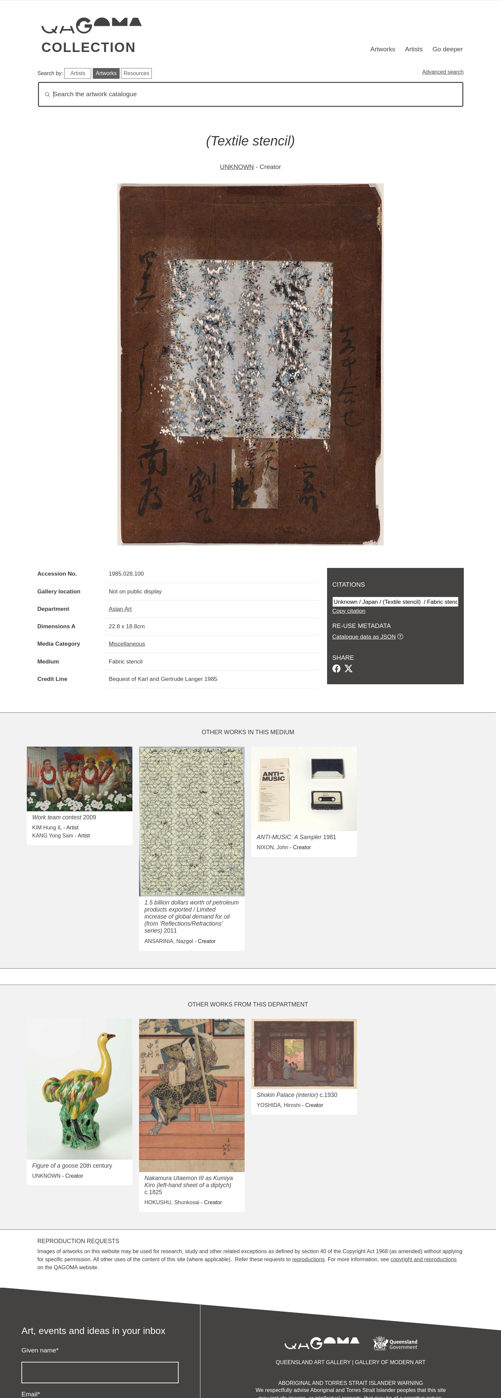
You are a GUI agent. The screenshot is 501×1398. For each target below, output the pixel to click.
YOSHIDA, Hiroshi (279, 1105)
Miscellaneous (127, 643)
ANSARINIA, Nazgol (168, 941)
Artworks (382, 49)
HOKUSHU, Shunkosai (171, 1202)
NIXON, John (272, 847)
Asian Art (120, 608)
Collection (89, 47)
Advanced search (443, 72)
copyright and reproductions (423, 1259)
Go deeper (447, 49)
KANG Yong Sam (52, 835)
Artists (414, 49)
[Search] (251, 94)
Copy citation (349, 610)
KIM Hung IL (47, 827)
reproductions (308, 1259)
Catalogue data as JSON (364, 636)
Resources (136, 73)
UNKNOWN (237, 166)
